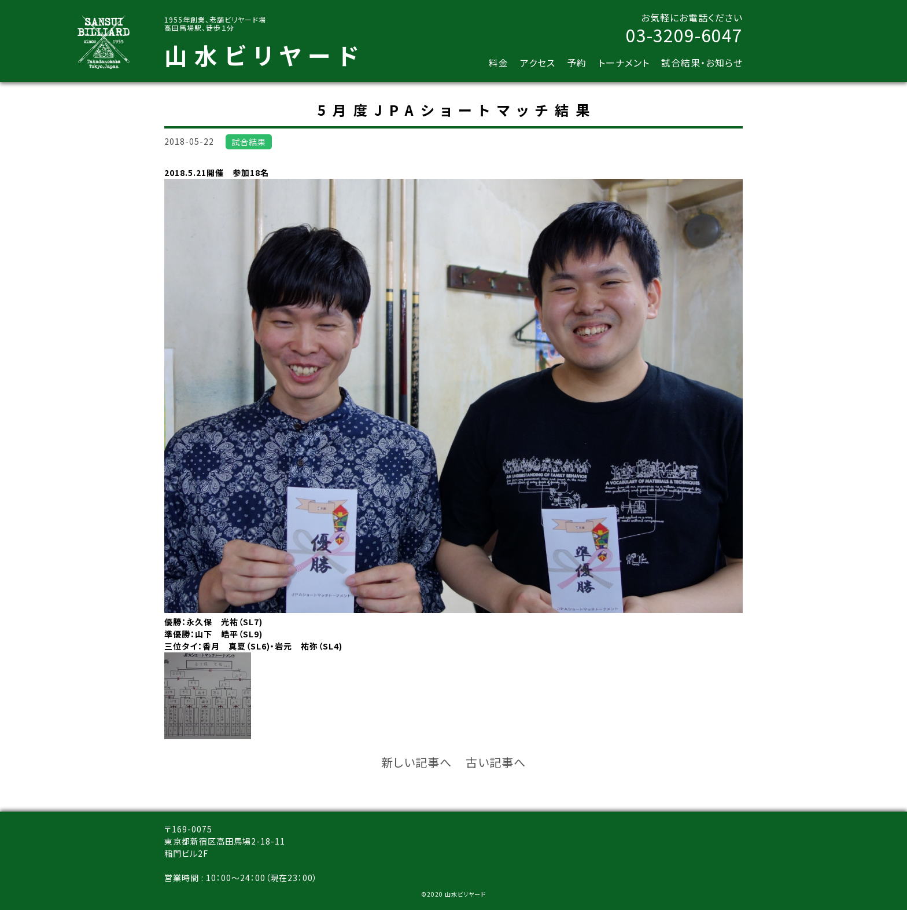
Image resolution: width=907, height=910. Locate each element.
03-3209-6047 (684, 34)
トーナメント (624, 62)
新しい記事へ (416, 762)
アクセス (537, 62)
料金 (498, 62)
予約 (577, 62)
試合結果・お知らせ (702, 62)
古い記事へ (496, 762)
